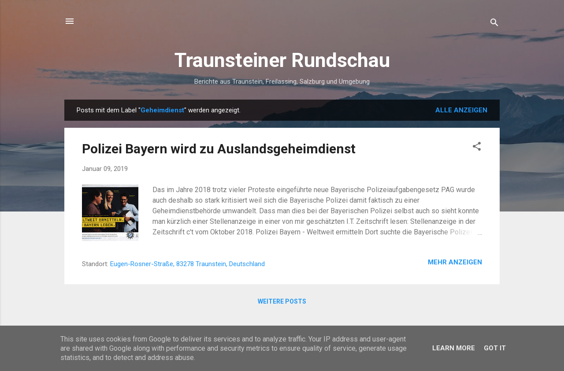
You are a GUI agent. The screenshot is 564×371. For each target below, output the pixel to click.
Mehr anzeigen (455, 262)
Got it (495, 348)
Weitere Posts (282, 301)
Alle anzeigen (461, 110)
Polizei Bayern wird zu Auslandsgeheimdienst (219, 148)
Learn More (453, 348)
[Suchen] (494, 24)
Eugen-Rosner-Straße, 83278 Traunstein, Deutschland (187, 264)
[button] (476, 148)
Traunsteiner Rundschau (282, 60)
